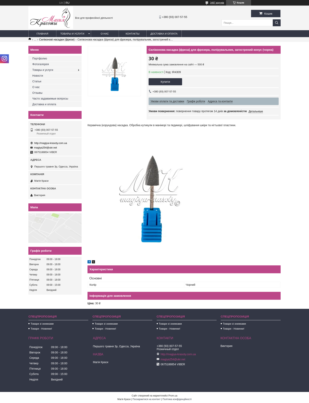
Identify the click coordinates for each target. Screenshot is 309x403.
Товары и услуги (72, 33)
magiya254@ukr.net (45, 147)
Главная (42, 33)
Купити (165, 81)
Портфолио (39, 58)
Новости (37, 75)
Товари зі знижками (42, 323)
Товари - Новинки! (41, 328)
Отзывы (37, 92)
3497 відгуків (217, 2)
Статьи (36, 81)
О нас (105, 33)
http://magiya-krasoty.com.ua (50, 143)
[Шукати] (277, 22)
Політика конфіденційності (177, 399)
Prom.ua (172, 395)
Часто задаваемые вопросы (50, 98)
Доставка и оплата (164, 33)
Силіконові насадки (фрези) (57, 39)
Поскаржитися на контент (146, 399)
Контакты (132, 33)
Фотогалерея (40, 64)
